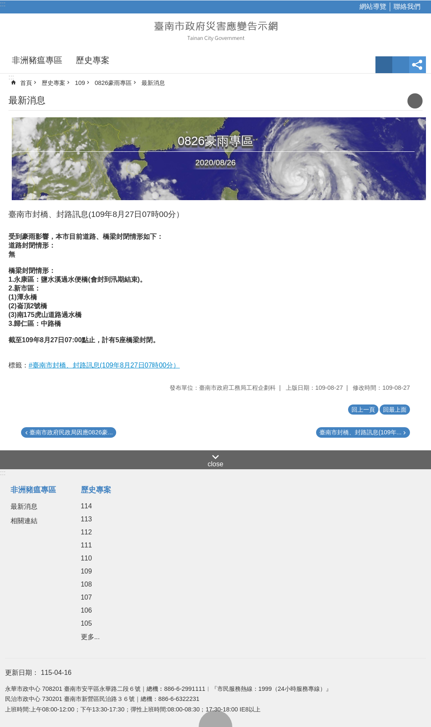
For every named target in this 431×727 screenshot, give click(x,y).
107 (86, 597)
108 (86, 584)
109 (80, 82)
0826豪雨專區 (113, 82)
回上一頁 (363, 409)
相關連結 (24, 520)
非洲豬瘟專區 (37, 60)
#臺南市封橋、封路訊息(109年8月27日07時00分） (104, 365)
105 (86, 623)
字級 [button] (383, 64)
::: (2, 4)
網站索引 (400, 64)
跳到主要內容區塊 (4, 4)
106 (86, 610)
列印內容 (415, 100)
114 (86, 506)
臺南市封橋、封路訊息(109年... (360, 432)
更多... (90, 636)
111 (86, 545)
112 (86, 532)
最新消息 (153, 82)
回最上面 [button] (395, 409)
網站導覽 (372, 6)
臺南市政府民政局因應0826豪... (71, 432)
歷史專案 (92, 60)
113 (86, 519)
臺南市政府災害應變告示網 (215, 30)
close (215, 464)
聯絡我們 (407, 6)
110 (86, 558)
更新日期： (22, 672)
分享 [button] (417, 64)
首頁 (26, 82)
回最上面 (215, 718)
